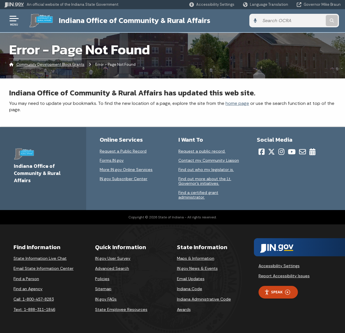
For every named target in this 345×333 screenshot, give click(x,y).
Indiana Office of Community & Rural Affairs (132, 20)
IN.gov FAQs (106, 298)
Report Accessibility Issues (284, 275)
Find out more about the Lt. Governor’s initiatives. (204, 181)
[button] (211, 4)
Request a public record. (201, 150)
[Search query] (302, 20)
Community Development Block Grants (50, 64)
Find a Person (26, 278)
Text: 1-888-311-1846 (34, 309)
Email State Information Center (44, 268)
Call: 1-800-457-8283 (34, 298)
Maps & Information (195, 258)
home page (237, 103)
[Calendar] (312, 151)
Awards (184, 309)
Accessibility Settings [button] (279, 265)
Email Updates (191, 278)
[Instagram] (281, 151)
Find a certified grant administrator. (198, 194)
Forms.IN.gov (112, 160)
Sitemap (103, 288)
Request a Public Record (123, 150)
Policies (102, 278)
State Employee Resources (121, 309)
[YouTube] (292, 151)
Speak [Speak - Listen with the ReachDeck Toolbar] (277, 291)
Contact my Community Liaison (208, 160)
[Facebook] (262, 151)
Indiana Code (189, 288)
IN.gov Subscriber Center (123, 178)
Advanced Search (112, 268)
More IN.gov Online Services (126, 169)
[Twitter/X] (271, 151)
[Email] (302, 151)
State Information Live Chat (40, 258)
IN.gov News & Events (197, 268)
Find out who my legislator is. (206, 169)
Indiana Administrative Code (204, 298)
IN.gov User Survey (112, 258)
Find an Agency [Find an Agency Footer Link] (28, 288)
